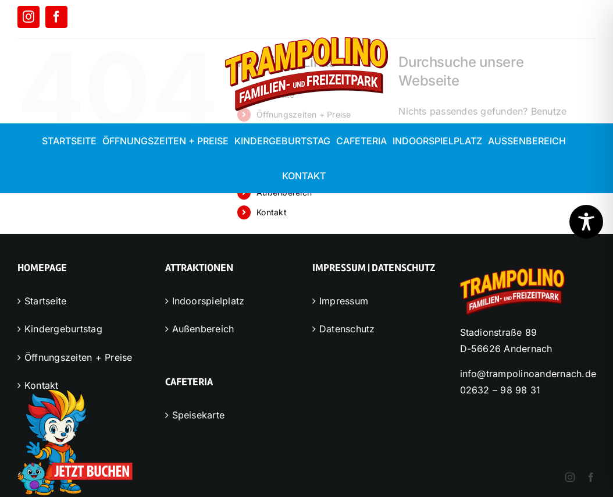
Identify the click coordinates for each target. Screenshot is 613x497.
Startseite (45, 301)
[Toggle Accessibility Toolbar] (586, 222)
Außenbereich (203, 329)
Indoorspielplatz (208, 301)
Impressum (343, 301)
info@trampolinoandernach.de (528, 373)
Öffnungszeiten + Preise (78, 357)
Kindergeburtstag (63, 329)
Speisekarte (198, 415)
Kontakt (271, 212)
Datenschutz (347, 329)
